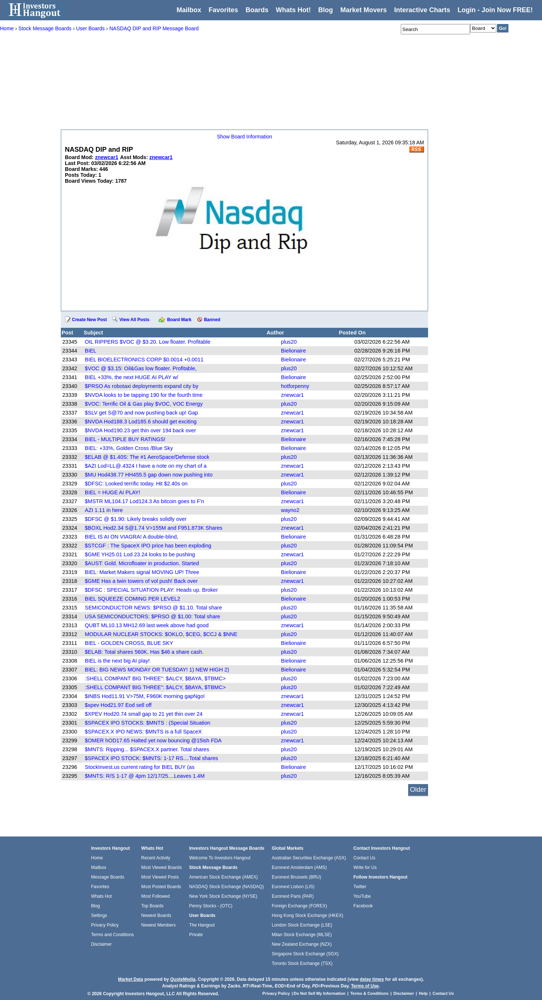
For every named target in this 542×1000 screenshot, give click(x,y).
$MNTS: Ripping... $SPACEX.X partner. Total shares (147, 749)
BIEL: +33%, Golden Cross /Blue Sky (129, 448)
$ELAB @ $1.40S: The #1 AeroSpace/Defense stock (147, 457)
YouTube (362, 896)
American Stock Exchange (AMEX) (223, 877)
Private (196, 934)
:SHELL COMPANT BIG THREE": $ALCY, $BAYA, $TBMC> (155, 678)
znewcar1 (292, 395)
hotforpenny (295, 386)
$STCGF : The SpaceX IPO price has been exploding (148, 546)
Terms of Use (365, 986)
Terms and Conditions (112, 934)
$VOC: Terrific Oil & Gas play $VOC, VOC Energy (144, 404)
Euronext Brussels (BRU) (296, 877)
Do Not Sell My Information (320, 993)
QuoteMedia (182, 979)
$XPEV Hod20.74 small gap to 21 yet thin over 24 (143, 714)
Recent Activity (155, 857)
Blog (95, 905)
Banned (212, 319)
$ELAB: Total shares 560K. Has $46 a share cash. (144, 652)
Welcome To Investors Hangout (219, 857)
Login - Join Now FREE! (495, 10)
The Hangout (202, 925)
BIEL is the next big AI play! (117, 661)
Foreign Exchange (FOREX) (299, 905)
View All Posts (134, 319)
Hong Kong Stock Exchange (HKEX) (307, 915)
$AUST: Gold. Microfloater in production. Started (142, 563)
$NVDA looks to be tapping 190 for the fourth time (143, 395)
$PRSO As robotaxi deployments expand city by (141, 386)
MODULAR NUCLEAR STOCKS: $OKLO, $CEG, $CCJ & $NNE (161, 634)
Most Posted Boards (161, 886)
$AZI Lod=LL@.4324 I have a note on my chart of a (145, 466)
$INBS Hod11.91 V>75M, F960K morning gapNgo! (145, 696)
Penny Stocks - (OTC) (210, 905)
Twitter (359, 886)
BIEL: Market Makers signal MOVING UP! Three (142, 572)
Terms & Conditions (369, 993)
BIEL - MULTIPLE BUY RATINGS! (125, 439)
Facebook (363, 905)
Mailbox (189, 10)
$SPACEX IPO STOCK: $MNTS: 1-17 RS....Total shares (151, 758)
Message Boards (107, 877)
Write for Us (364, 867)
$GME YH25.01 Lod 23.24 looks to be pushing (140, 554)
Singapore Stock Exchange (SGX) (305, 953)
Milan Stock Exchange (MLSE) (302, 934)
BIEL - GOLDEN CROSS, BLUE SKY (129, 643)
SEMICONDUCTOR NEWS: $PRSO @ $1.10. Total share (153, 608)
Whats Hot (101, 896)
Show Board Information (244, 137)
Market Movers (363, 10)
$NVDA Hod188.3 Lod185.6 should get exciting (141, 422)
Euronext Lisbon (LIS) (293, 886)
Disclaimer (101, 944)
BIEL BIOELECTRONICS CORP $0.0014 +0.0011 (144, 359)
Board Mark (179, 319)
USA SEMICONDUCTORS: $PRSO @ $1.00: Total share (152, 616)
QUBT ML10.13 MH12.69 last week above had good (147, 625)
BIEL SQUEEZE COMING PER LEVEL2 (132, 599)
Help (423, 993)
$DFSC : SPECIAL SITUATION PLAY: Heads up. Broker (151, 590)
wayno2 (290, 510)
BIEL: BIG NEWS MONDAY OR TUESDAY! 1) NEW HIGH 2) (157, 670)
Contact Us (364, 857)
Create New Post (89, 319)
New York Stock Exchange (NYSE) (223, 896)
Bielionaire (293, 351)
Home (97, 857)
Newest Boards (156, 915)
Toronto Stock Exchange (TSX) (302, 963)
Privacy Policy (105, 925)
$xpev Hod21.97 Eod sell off (118, 705)
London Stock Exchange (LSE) (302, 925)
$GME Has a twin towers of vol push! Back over (141, 581)
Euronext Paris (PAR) (293, 896)
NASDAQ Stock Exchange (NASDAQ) (226, 886)
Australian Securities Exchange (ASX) (309, 857)
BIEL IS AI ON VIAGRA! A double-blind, (131, 537)
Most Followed (155, 896)
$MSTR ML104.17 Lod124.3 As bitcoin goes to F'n (144, 501)
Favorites (223, 10)
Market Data (130, 979)
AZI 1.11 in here (104, 510)
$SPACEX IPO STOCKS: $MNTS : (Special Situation (147, 723)
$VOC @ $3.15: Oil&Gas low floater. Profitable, (141, 368)
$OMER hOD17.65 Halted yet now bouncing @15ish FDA (153, 740)
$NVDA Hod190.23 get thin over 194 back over (140, 430)
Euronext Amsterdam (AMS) (299, 867)
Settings (99, 915)
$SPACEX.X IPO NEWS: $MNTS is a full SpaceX (143, 732)
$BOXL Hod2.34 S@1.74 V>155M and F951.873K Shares (153, 528)
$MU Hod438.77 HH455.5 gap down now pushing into (149, 475)
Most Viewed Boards (161, 867)
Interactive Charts (422, 10)
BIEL (90, 351)
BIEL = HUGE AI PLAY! (112, 492)
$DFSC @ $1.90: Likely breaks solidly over (136, 519)
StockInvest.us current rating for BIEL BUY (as (139, 767)
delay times (372, 979)
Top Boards (152, 905)
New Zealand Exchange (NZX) (302, 944)
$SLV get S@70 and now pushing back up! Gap (141, 413)
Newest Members (158, 925)
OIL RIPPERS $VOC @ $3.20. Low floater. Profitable (148, 342)
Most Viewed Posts (160, 877)
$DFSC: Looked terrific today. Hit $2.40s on (136, 484)
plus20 (289, 342)
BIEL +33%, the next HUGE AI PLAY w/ (131, 377)
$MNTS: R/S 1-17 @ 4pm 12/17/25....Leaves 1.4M (145, 776)
